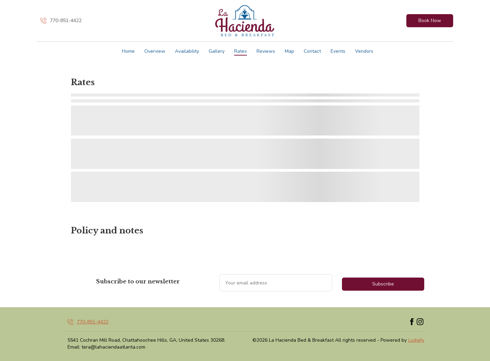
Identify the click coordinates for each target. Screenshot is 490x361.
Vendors (364, 51)
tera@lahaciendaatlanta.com (113, 347)
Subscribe (383, 284)
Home (128, 51)
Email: (73, 347)
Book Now (429, 20)
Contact (312, 51)
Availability (187, 51)
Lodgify (416, 340)
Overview (154, 51)
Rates (240, 51)
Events (338, 51)
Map (289, 51)
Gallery (217, 51)
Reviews (266, 51)
